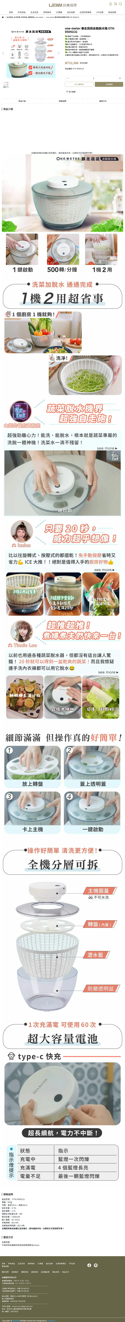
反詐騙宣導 (45, 1272)
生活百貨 (34, 12)
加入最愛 (71, 91)
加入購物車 (79, 84)
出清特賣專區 (85, 12)
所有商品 (22, 12)
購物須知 (24, 1272)
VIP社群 (99, 12)
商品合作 (65, 1272)
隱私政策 (55, 1272)
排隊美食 (47, 12)
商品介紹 (22, 101)
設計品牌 (71, 12)
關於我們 (5, 1272)
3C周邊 (59, 12)
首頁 (11, 12)
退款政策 (34, 1272)
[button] (58, 53)
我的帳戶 (15, 1272)
